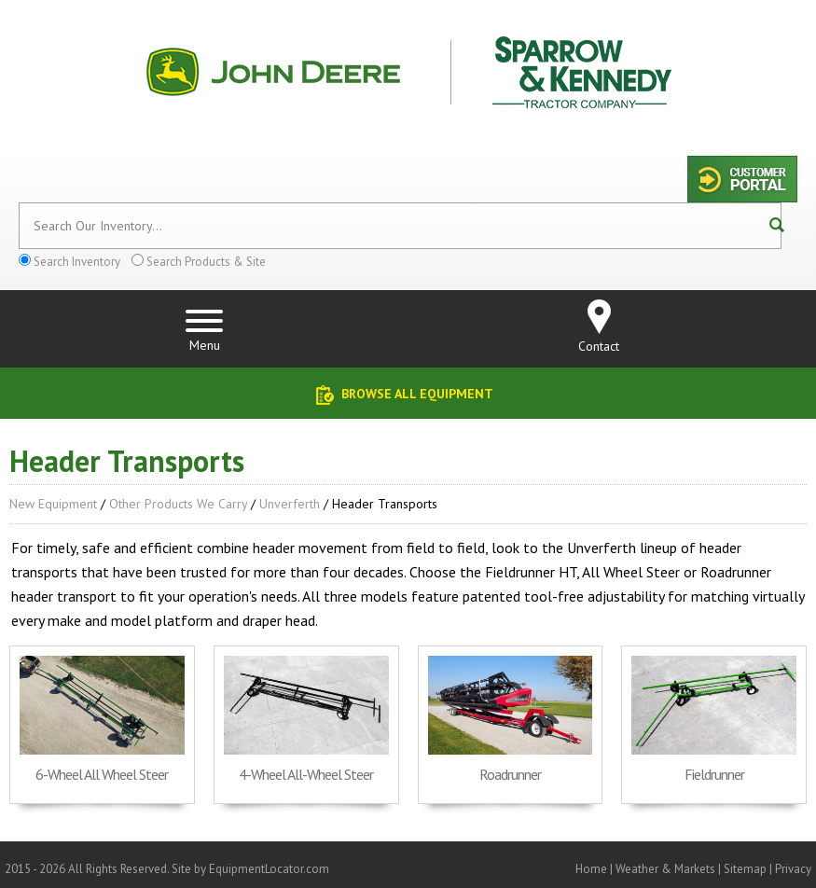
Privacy (793, 869)
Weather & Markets (665, 869)
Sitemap (745, 869)
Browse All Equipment (417, 393)
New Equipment (53, 503)
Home (591, 869)
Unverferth (289, 503)
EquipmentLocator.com (269, 869)
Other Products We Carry (178, 503)
